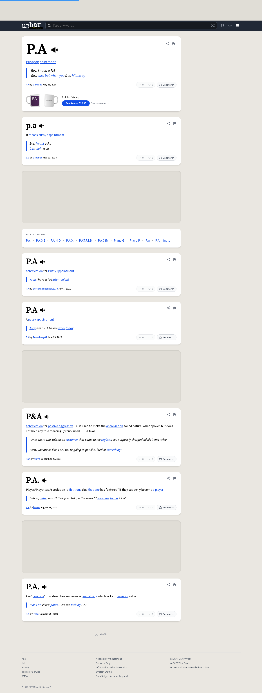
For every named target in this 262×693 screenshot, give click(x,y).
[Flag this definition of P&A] (175, 414)
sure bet (44, 75)
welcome (103, 498)
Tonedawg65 (40, 337)
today (69, 328)
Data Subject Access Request (112, 676)
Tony (33, 328)
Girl (32, 148)
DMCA (25, 676)
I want (40, 143)
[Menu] (237, 25)
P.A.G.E (40, 240)
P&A (28, 459)
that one (94, 489)
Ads (24, 659)
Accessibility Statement (109, 659)
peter (43, 498)
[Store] (221, 25)
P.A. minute (162, 240)
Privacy (26, 667)
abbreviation (114, 426)
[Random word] (212, 25)
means (33, 135)
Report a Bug (103, 663)
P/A (147, 240)
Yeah (33, 279)
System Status (104, 672)
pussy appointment (51, 135)
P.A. (28, 240)
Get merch (166, 85)
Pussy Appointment (61, 271)
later (55, 279)
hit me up (79, 75)
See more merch (100, 103)
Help (24, 663)
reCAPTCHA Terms (180, 663)
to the (114, 498)
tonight (64, 279)
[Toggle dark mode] (229, 25)
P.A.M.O (56, 240)
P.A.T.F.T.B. (86, 240)
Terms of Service (31, 672)
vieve (37, 459)
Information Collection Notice (111, 667)
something (114, 450)
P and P (135, 240)
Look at (36, 605)
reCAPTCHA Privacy (180, 659)
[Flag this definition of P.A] (173, 44)
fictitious (75, 489)
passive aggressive (60, 426)
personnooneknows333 (45, 289)
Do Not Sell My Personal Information (189, 667)
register (106, 440)
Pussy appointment (41, 62)
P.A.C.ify (103, 240)
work (61, 328)
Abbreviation (34, 271)
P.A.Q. (70, 240)
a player (158, 489)
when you (57, 75)
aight (38, 148)
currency (122, 596)
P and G (119, 240)
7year (36, 614)
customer (72, 440)
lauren (36, 507)
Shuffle (101, 634)
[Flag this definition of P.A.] (175, 478)
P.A (27, 85)
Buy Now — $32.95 (76, 103)
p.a (27, 158)
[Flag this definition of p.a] (175, 123)
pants (54, 605)
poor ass (38, 596)
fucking (76, 605)
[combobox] (130, 25)
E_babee (37, 85)
